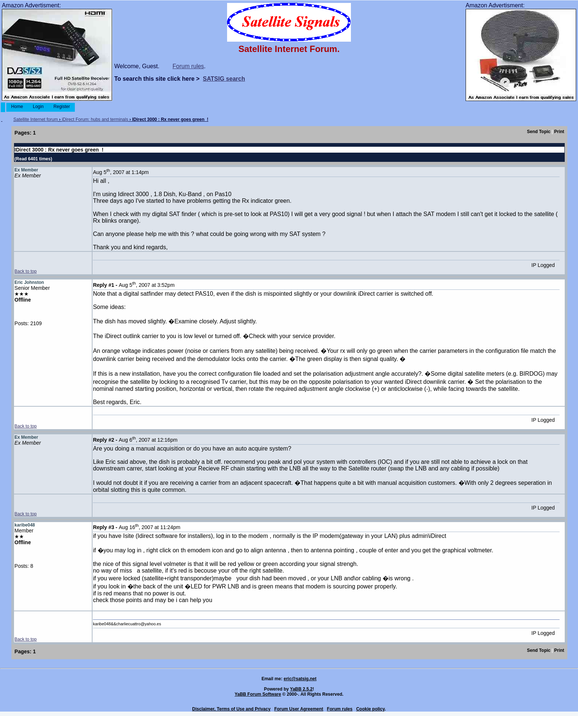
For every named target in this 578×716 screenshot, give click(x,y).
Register (62, 106)
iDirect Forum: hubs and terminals (95, 119)
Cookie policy (370, 709)
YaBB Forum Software (257, 694)
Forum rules (188, 66)
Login (38, 106)
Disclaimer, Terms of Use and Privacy (231, 709)
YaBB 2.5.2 (301, 689)
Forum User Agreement (298, 709)
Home (17, 106)
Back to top (25, 271)
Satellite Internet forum (35, 119)
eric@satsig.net (299, 678)
